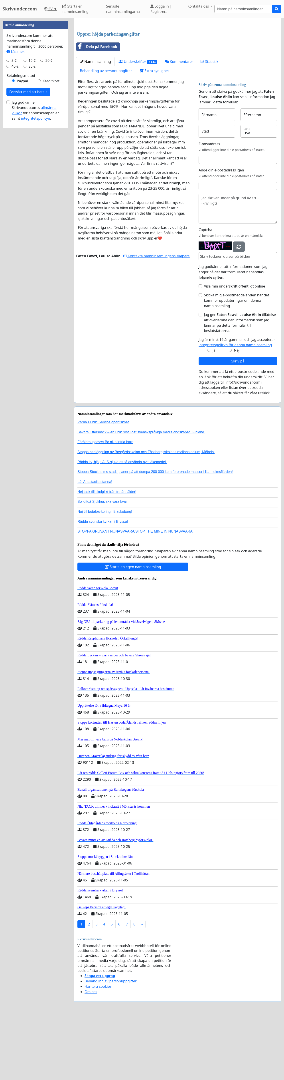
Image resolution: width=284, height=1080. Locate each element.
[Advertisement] (177, 56)
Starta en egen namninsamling (133, 629)
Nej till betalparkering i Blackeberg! (104, 574)
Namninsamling (95, 123)
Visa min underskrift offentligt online (234, 348)
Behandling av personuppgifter (106, 133)
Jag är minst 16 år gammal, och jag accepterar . (237, 404)
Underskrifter (137, 124)
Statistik (209, 123)
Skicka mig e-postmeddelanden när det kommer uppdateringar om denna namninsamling (236, 362)
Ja (214, 412)
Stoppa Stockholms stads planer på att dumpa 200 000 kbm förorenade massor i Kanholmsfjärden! (155, 534)
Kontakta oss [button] (198, 6)
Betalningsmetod (20, 209)
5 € (14, 193)
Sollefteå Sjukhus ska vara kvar (102, 564)
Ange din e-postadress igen (221, 232)
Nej (236, 412)
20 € (49, 193)
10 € (32, 193)
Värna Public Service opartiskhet (103, 484)
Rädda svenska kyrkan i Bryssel (102, 584)
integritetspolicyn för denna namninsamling (235, 407)
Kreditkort (51, 214)
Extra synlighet (154, 133)
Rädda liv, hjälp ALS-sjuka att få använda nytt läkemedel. (122, 524)
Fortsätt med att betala (28, 225)
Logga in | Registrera (161, 9)
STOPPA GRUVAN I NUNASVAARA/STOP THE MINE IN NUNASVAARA (135, 593)
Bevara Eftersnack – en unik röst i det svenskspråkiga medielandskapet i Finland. (141, 494)
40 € (15, 199)
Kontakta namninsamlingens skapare (156, 318)
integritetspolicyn (35, 251)
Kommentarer (179, 123)
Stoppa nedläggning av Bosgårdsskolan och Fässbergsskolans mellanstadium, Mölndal (146, 514)
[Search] (243, 9)
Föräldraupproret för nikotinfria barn (105, 504)
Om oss (91, 1054)
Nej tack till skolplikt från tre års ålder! (106, 554)
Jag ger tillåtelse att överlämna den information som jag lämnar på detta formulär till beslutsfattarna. (240, 384)
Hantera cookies (98, 1048)
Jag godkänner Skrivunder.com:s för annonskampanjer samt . (35, 243)
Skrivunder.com (20, 9)
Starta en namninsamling (75, 9)
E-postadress (209, 206)
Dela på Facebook (96, 109)
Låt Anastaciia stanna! (94, 544)
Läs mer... (16, 185)
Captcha (205, 292)
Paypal (22, 214)
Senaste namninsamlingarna (123, 9)
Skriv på (237, 423)
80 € (32, 199)
